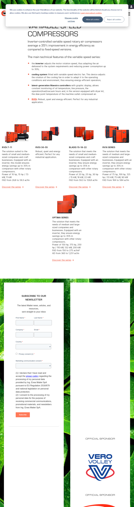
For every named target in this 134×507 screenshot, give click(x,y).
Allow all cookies (92, 19)
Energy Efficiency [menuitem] (83, 457)
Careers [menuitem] (108, 464)
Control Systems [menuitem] (55, 474)
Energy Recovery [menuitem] (83, 464)
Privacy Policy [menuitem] (42, 490)
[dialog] (67, 15)
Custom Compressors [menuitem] (56, 464)
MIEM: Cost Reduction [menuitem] (85, 460)
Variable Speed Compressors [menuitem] (59, 457)
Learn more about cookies (91, 13)
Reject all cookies (114, 19)
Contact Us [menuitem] (17, 493)
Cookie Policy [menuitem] (30, 490)
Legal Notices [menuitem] (18, 490)
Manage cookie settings (71, 19)
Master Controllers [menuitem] (55, 470)
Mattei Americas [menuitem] (111, 457)
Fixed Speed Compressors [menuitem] (58, 460)
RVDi (34, 99)
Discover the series (11, 187)
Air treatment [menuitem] (53, 467)
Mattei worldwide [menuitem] (111, 460)
